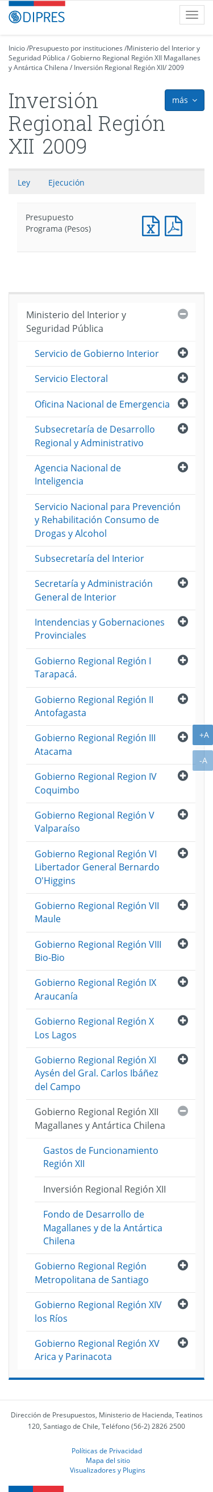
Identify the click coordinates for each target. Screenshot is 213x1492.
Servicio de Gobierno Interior (97, 353)
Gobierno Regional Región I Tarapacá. (93, 667)
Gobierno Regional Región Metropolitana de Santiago (92, 1272)
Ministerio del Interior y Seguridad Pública (76, 321)
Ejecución (66, 182)
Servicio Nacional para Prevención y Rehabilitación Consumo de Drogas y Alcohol (108, 520)
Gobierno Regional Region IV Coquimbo (96, 783)
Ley (24, 182)
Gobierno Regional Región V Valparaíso (94, 822)
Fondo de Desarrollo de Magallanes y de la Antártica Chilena (102, 1227)
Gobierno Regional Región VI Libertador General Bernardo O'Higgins (97, 867)
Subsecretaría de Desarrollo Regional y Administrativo (95, 436)
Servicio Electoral (71, 378)
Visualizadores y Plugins (107, 1469)
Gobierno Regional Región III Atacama (95, 744)
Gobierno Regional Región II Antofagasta (94, 706)
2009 (176, 67)
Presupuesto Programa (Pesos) (153, 224)
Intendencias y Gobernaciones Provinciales (100, 629)
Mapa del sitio (108, 1460)
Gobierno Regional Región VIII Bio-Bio (98, 951)
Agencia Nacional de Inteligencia (78, 474)
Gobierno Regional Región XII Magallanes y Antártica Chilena (100, 1118)
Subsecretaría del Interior (89, 558)
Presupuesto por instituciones (76, 48)
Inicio (17, 48)
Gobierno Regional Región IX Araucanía (95, 989)
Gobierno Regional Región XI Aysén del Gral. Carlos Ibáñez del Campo (96, 1073)
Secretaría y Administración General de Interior (94, 590)
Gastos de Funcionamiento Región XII (100, 1157)
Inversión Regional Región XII (119, 67)
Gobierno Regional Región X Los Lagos (94, 1028)
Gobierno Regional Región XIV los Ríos (98, 1311)
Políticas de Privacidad (107, 1450)
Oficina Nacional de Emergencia (102, 404)
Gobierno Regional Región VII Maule (97, 912)
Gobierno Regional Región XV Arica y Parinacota (97, 1350)
